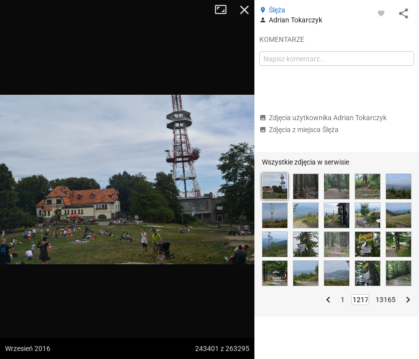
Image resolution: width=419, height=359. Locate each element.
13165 (386, 300)
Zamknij (244, 10)
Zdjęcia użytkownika (323, 118)
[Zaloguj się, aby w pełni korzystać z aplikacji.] (381, 13)
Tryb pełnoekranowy (224, 10)
